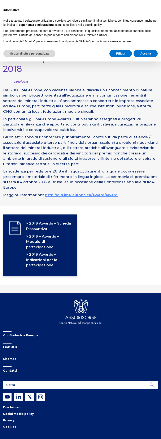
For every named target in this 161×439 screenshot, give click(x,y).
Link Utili (10, 347)
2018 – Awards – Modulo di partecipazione (42, 241)
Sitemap (10, 359)
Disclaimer (11, 407)
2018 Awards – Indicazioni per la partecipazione (41, 259)
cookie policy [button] (93, 24)
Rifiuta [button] (120, 53)
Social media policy (18, 414)
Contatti (10, 370)
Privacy (8, 420)
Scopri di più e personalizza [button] (29, 53)
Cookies (9, 427)
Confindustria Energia (20, 335)
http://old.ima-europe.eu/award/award (81, 195)
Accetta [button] (145, 53)
